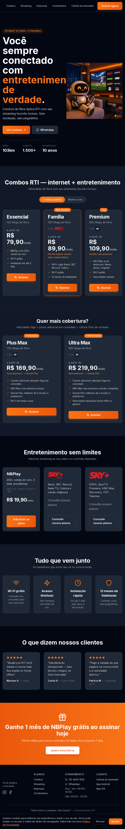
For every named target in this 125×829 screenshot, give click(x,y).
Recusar (100, 821)
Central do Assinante (82, 5)
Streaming (26, 5)
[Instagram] (5, 792)
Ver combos (16, 129)
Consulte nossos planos (61, 521)
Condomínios (59, 5)
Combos (11, 5)
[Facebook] (10, 792)
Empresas (42, 5)
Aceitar (115, 821)
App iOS (100, 788)
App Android (103, 784)
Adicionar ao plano (21, 521)
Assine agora (109, 6)
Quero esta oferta (62, 750)
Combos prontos (52, 199)
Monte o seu (75, 199)
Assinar (21, 277)
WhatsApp (45, 129)
